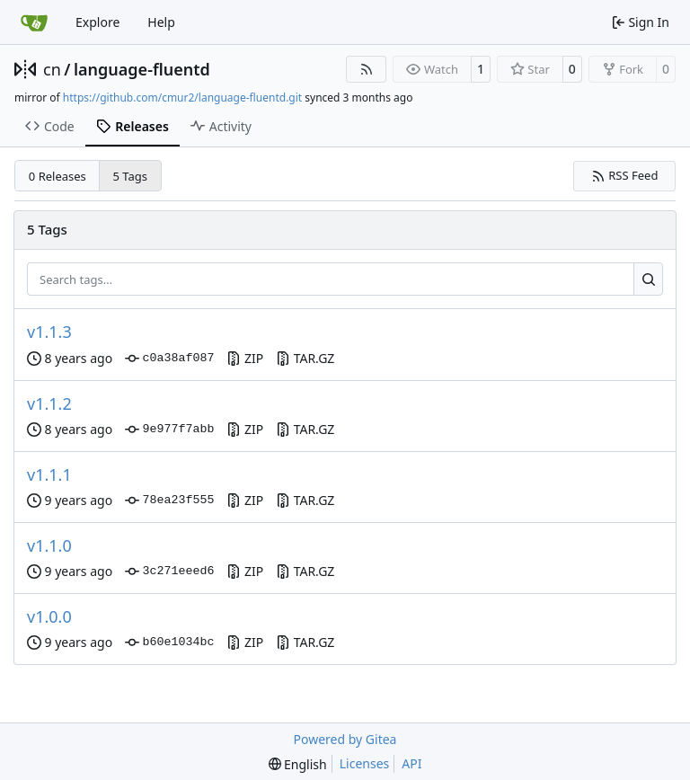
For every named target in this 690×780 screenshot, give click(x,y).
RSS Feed (625, 175)
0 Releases (57, 176)
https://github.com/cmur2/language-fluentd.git (182, 97)
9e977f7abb (169, 429)
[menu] (298, 764)
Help (161, 22)
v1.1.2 (49, 403)
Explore (97, 22)
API (411, 763)
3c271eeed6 (169, 571)
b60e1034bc (169, 642)
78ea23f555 (169, 500)
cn (52, 69)
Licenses (365, 763)
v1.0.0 (49, 616)
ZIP (244, 358)
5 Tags (130, 176)
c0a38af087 (169, 358)
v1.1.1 (49, 474)
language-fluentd (142, 69)
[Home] (34, 22)
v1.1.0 (49, 545)
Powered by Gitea (345, 739)
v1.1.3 (49, 331)
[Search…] (648, 279)
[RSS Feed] (366, 69)
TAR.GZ (305, 358)
